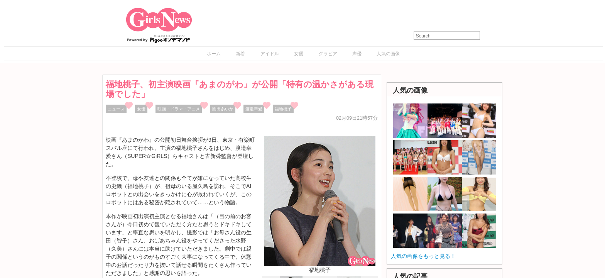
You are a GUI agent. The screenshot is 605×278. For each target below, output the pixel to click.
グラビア (328, 53)
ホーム (214, 53)
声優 (357, 53)
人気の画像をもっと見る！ (423, 256)
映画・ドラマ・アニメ (178, 109)
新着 (240, 53)
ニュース (116, 109)
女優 (298, 53)
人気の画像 (388, 53)
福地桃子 (283, 109)
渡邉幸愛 (253, 109)
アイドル (269, 53)
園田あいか (222, 109)
